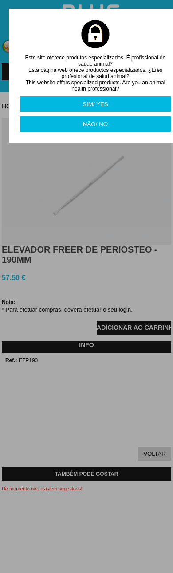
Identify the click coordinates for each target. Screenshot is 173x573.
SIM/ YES (95, 104)
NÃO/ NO (95, 124)
